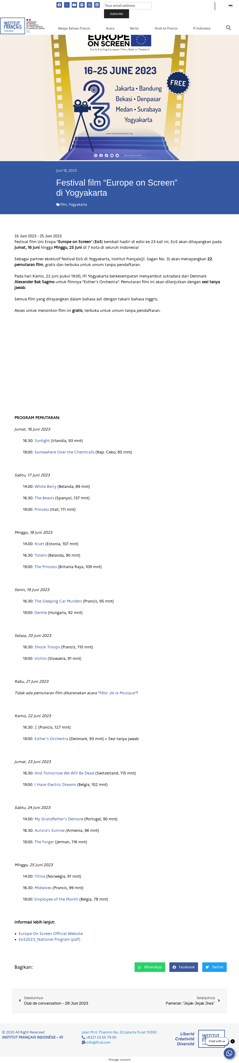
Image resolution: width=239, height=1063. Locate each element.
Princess (41, 509)
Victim (40, 658)
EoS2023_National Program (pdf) (49, 939)
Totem (41, 555)
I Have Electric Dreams (55, 784)
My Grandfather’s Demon (58, 819)
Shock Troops (47, 647)
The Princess (45, 567)
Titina (40, 876)
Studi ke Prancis (166, 28)
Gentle (40, 612)
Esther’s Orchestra (51, 738)
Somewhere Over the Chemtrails (64, 452)
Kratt (39, 544)
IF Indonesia (201, 28)
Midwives (43, 888)
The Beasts (44, 498)
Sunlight (42, 440)
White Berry (45, 486)
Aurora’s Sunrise (50, 830)
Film (63, 205)
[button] (228, 27)
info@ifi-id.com (98, 1042)
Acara (110, 28)
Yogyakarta (78, 205)
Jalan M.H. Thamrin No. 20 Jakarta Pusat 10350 (119, 1032)
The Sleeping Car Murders (58, 601)
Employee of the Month (56, 899)
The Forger (44, 842)
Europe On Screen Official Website (51, 933)
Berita (134, 28)
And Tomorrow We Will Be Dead (64, 773)
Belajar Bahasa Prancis (74, 28)
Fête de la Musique (117, 693)
